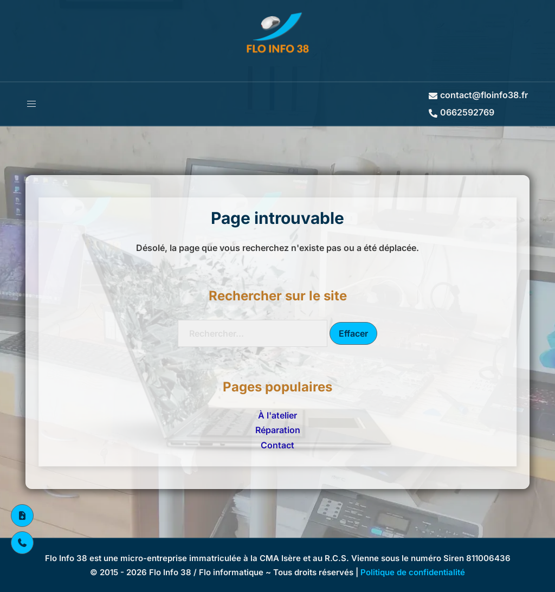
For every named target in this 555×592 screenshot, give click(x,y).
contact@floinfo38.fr (478, 94)
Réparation (277, 429)
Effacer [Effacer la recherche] (353, 333)
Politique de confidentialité (412, 572)
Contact (277, 445)
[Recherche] (252, 333)
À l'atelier (277, 415)
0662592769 (461, 112)
